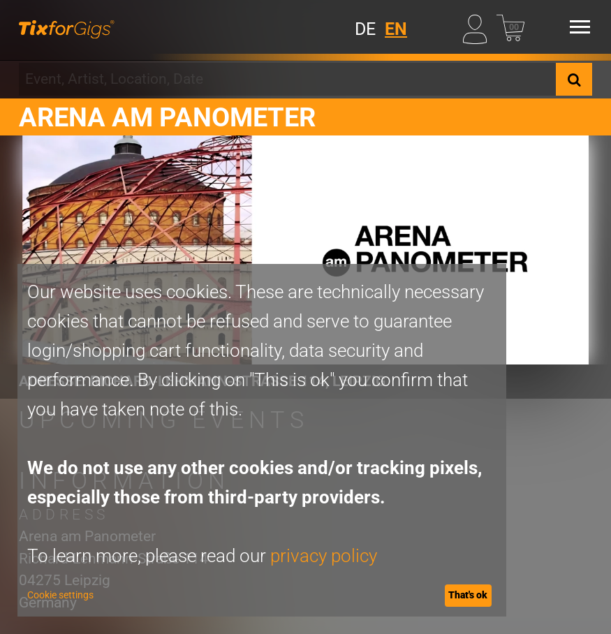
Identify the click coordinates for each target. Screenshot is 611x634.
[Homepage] (66, 27)
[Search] (573, 79)
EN (396, 29)
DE (365, 29)
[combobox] (287, 79)
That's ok (467, 594)
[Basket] (510, 27)
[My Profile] (477, 27)
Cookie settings (60, 594)
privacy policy (323, 555)
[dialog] (261, 440)
